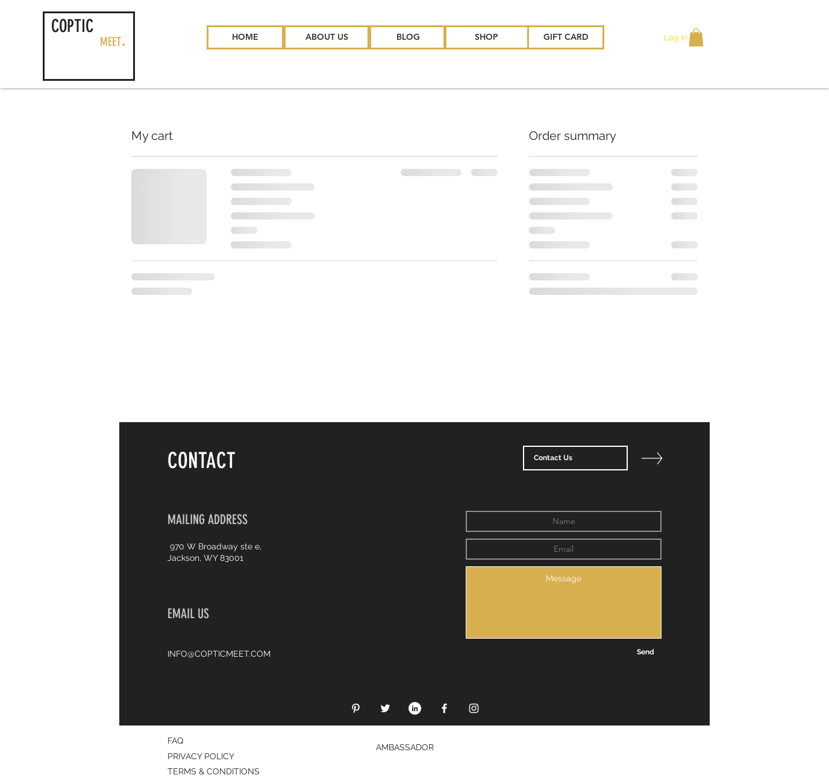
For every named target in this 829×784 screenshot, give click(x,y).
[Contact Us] (575, 458)
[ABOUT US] (326, 37)
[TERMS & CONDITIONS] (216, 772)
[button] (696, 37)
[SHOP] (486, 37)
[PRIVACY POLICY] (206, 757)
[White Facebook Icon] (444, 708)
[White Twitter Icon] (385, 708)
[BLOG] (407, 37)
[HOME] (245, 37)
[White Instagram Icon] (474, 708)
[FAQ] (216, 741)
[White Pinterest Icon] (355, 708)
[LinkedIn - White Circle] (414, 708)
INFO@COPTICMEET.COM (219, 654)
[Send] (645, 652)
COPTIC (72, 26)
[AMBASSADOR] (414, 748)
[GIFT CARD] (565, 37)
